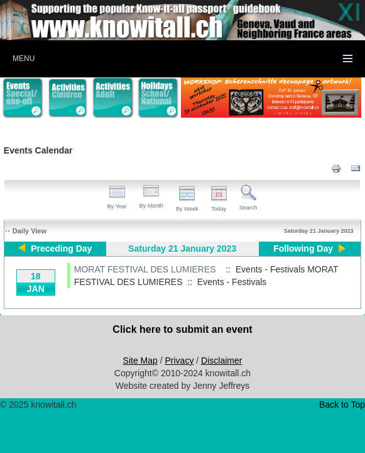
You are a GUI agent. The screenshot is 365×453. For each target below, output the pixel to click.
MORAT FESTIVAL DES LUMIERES (145, 269)
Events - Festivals (231, 282)
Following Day (303, 248)
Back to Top (342, 405)
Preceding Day (61, 248)
